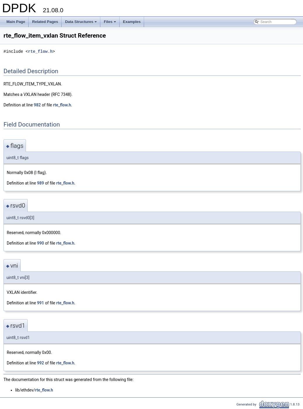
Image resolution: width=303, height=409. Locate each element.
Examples (132, 22)
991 (40, 303)
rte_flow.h (40, 51)
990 (40, 243)
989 (40, 183)
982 (37, 105)
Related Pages (45, 22)
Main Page (15, 22)
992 (40, 363)
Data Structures (81, 23)
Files (110, 23)
